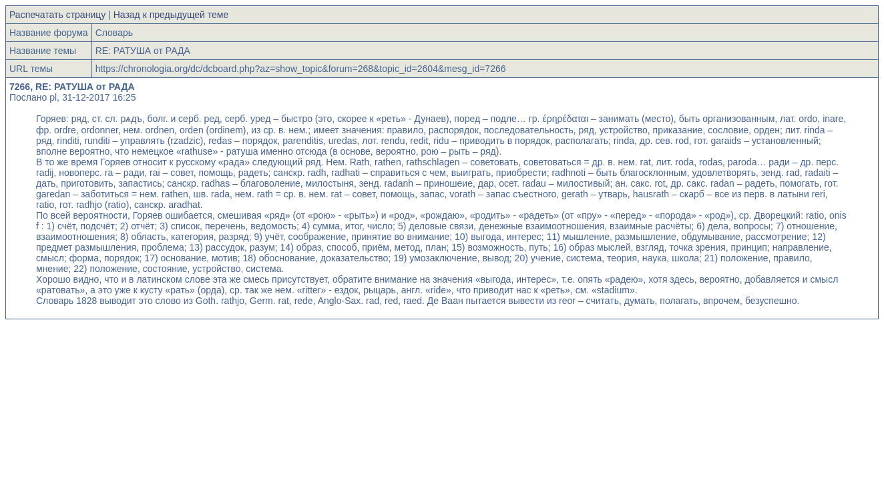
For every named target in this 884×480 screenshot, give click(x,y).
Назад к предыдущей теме (171, 14)
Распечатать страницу (57, 14)
